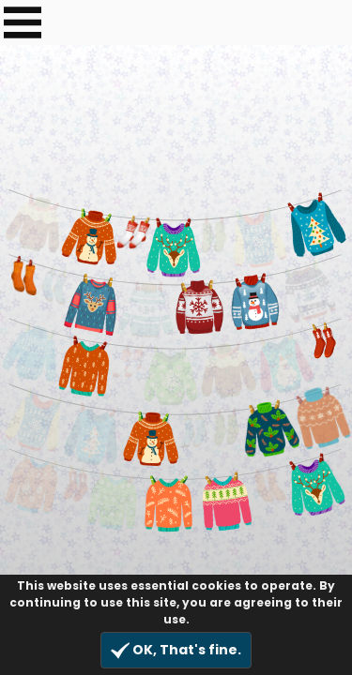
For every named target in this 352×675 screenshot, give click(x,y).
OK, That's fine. (176, 650)
